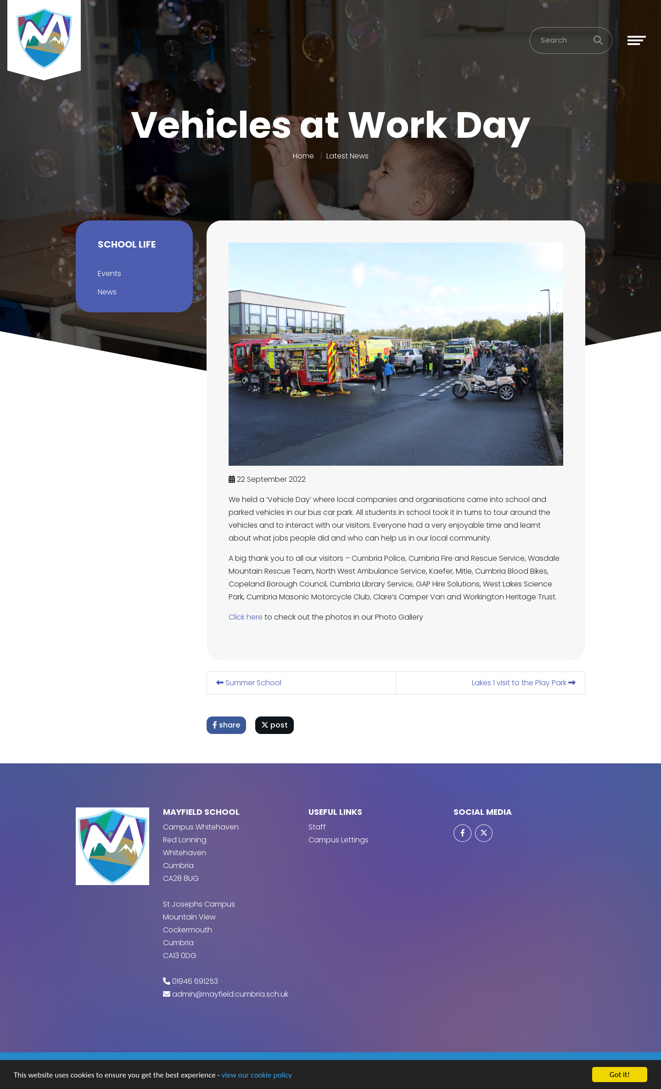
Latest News (347, 156)
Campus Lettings (338, 840)
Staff (317, 827)
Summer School (249, 682)
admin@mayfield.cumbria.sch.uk (230, 994)
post (275, 725)
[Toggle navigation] (636, 40)
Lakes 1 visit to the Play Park (524, 682)
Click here (246, 617)
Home (303, 156)
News (106, 292)
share (227, 725)
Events (109, 273)
